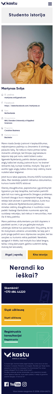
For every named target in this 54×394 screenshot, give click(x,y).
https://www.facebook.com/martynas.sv (22, 105)
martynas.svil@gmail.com (15, 97)
